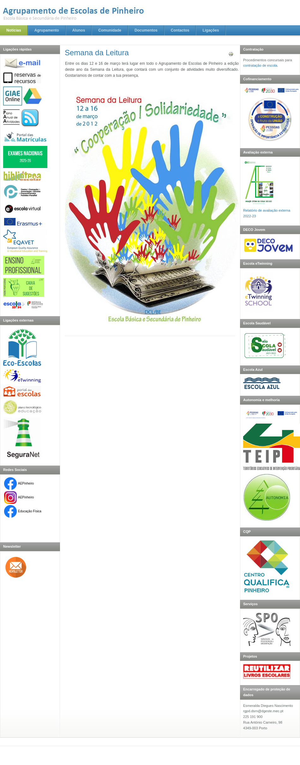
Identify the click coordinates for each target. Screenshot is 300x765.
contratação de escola (260, 65)
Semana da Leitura (97, 52)
